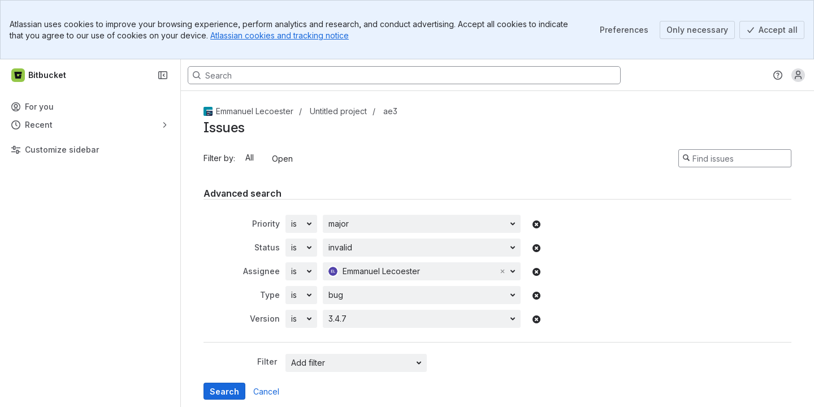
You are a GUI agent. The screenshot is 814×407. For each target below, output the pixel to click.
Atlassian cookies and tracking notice (279, 35)
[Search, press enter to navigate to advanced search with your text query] (404, 75)
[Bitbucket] (39, 75)
